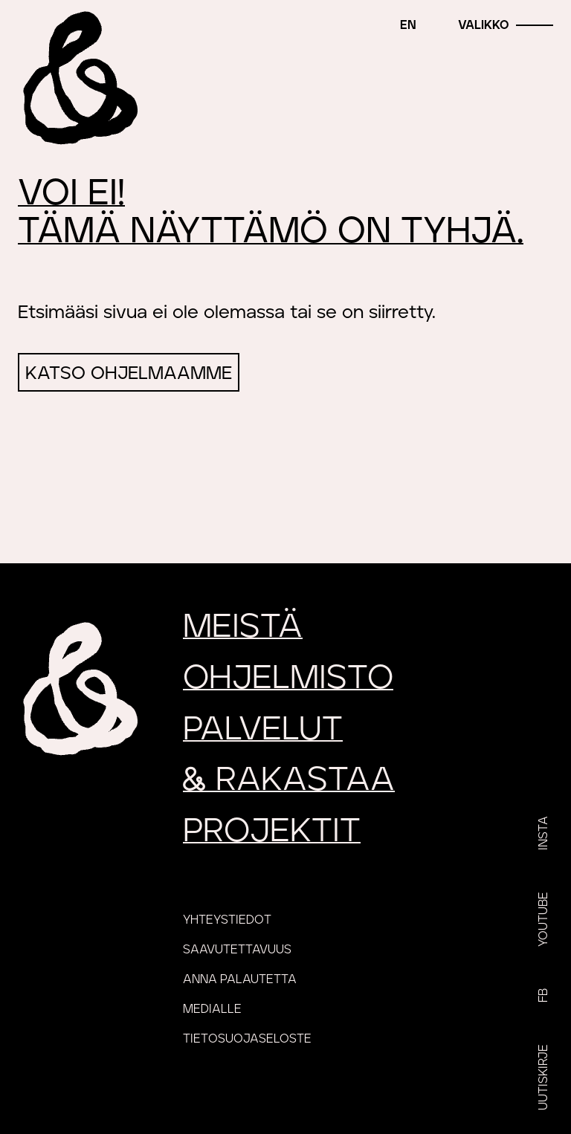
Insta (543, 833)
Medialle (212, 1009)
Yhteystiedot (227, 920)
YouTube (543, 919)
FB (543, 995)
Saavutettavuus (237, 950)
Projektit (272, 831)
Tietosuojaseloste (247, 1039)
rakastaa (289, 780)
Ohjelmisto (288, 678)
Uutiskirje (543, 1077)
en (408, 25)
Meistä (243, 627)
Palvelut (263, 729)
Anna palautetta (240, 979)
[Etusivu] (78, 78)
